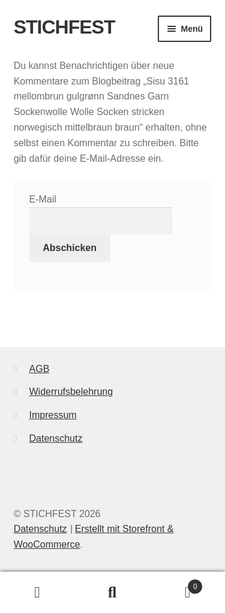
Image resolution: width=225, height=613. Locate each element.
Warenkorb (176, 584)
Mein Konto (37, 592)
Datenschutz (56, 438)
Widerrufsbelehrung (71, 391)
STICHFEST (64, 27)
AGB (39, 369)
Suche (112, 592)
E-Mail (42, 199)
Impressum (53, 415)
